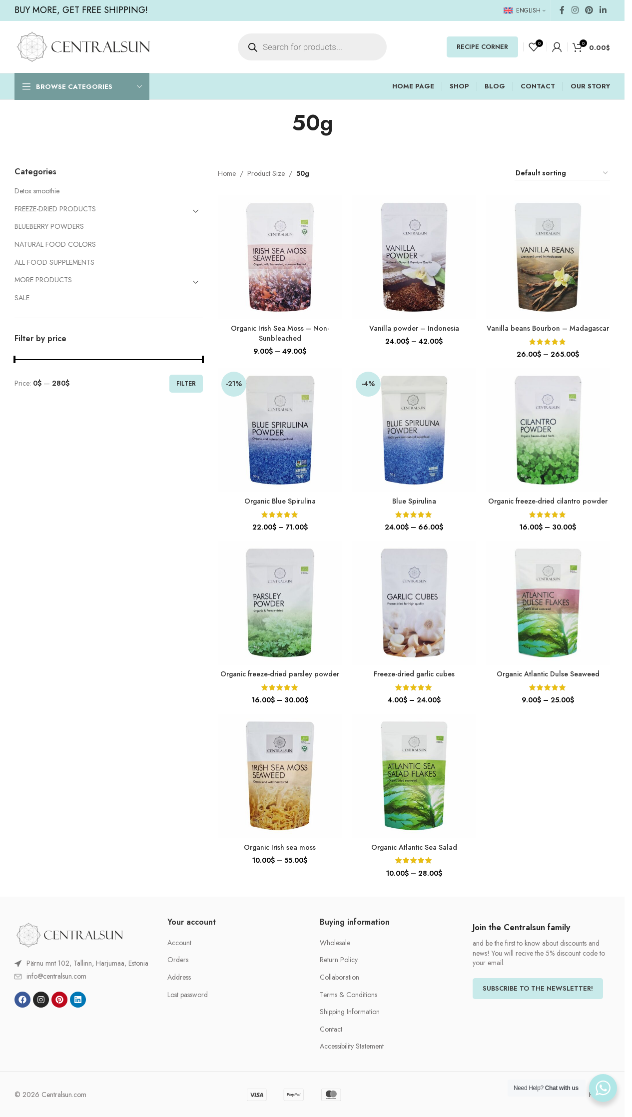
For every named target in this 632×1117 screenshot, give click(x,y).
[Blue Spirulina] (414, 430)
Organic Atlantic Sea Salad (414, 847)
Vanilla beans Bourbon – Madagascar (548, 328)
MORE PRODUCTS (43, 280)
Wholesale (335, 943)
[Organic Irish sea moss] (280, 776)
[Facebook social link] (562, 10)
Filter (186, 383)
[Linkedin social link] (603, 10)
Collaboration (339, 977)
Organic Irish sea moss (280, 847)
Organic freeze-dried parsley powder (279, 674)
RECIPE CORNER (482, 46)
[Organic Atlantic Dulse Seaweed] (548, 603)
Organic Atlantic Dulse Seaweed (548, 674)
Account (179, 943)
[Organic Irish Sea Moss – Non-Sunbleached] (280, 257)
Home (227, 173)
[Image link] (69, 934)
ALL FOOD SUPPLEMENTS (54, 262)
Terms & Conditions (348, 995)
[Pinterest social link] (589, 10)
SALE (21, 298)
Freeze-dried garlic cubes (414, 674)
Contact (331, 1029)
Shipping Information (350, 1012)
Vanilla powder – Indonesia (414, 328)
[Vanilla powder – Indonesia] (414, 257)
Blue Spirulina (414, 501)
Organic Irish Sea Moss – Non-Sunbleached (280, 333)
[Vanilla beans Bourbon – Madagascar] (548, 257)
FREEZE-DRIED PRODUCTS (55, 209)
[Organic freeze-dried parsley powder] (280, 603)
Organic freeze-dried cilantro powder (548, 501)
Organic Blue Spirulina (280, 501)
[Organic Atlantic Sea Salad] (414, 776)
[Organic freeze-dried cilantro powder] (548, 430)
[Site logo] (83, 46)
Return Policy (339, 960)
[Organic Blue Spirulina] (280, 430)
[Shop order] (562, 173)
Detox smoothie (36, 191)
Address (179, 977)
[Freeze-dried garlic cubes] (414, 603)
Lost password (187, 995)
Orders (177, 960)
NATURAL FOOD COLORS (55, 244)
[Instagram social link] (575, 10)
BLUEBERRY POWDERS (49, 226)
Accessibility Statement (352, 1046)
